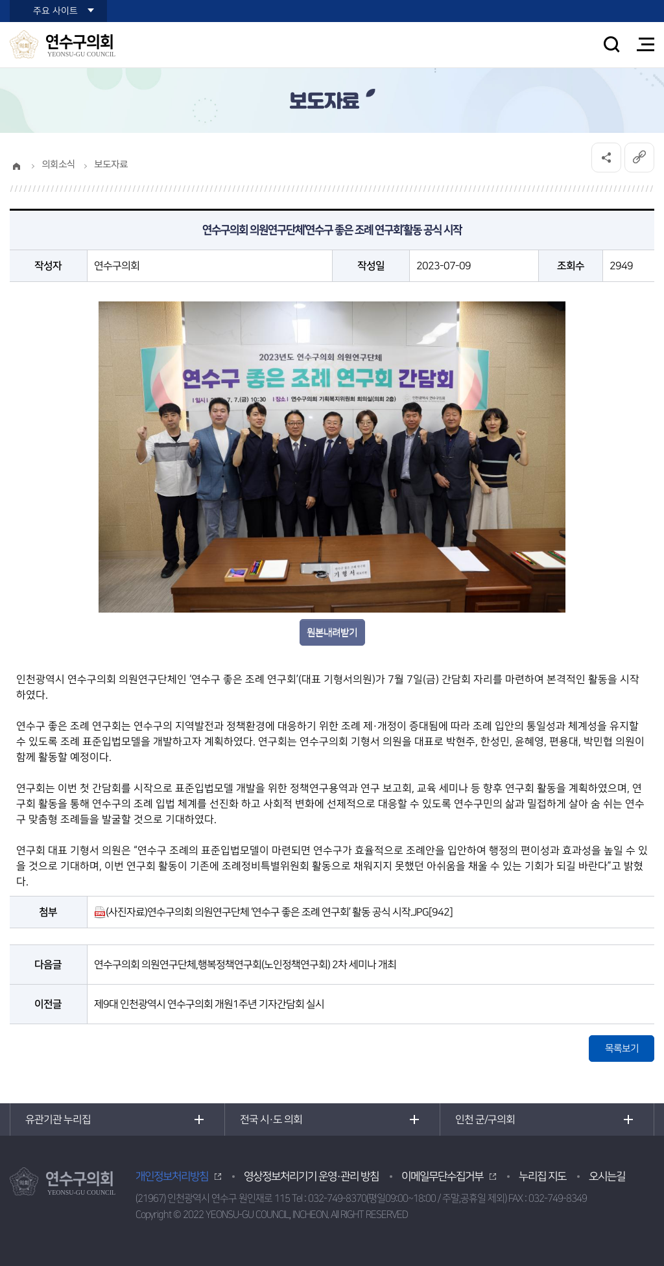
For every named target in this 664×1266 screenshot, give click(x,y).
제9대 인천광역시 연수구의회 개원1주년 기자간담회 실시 (209, 1004)
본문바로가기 (0, 0)
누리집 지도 (542, 1176)
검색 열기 (611, 44)
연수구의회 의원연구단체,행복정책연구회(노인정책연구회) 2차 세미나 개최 (245, 964)
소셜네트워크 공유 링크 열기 (606, 157)
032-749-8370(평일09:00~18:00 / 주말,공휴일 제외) (407, 1198)
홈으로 (16, 165)
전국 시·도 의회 (271, 1119)
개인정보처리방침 (172, 1176)
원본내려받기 (332, 632)
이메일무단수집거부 (442, 1176)
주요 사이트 (55, 11)
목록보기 (622, 1048)
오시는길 (607, 1176)
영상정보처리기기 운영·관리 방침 (311, 1176)
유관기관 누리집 (58, 1119)
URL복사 (639, 157)
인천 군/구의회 (485, 1119)
